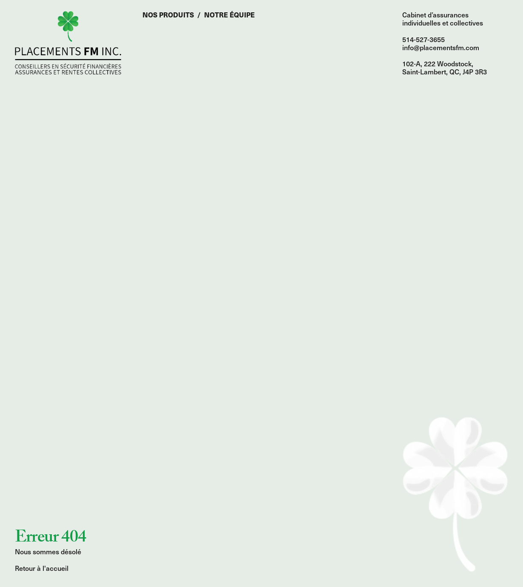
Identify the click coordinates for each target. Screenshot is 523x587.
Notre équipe (229, 15)
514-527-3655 (423, 39)
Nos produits (168, 15)
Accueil (68, 42)
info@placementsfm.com (440, 47)
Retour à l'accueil (41, 568)
